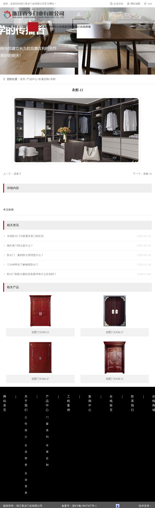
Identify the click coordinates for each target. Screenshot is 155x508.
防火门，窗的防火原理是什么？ (79, 255)
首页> (23, 79)
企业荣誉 (26, 455)
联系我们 (75, 26)
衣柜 (53, 79)
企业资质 (26, 483)
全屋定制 (43, 79)
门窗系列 (47, 427)
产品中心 (33, 26)
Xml (150, 3)
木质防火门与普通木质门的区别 (79, 236)
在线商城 (85, 26)
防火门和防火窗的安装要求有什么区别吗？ (79, 274)
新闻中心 (54, 26)
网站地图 (135, 3)
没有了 (17, 173)
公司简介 (26, 427)
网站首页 (12, 26)
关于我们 (22, 26)
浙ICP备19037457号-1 (84, 505)
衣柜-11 (147, 173)
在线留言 (64, 26)
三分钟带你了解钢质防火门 (79, 264)
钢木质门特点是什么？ (79, 245)
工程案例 (43, 26)
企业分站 (118, 3)
